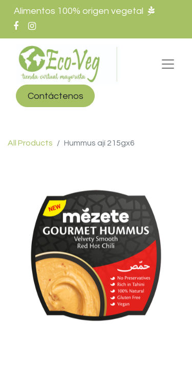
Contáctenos (55, 96)
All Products (30, 143)
